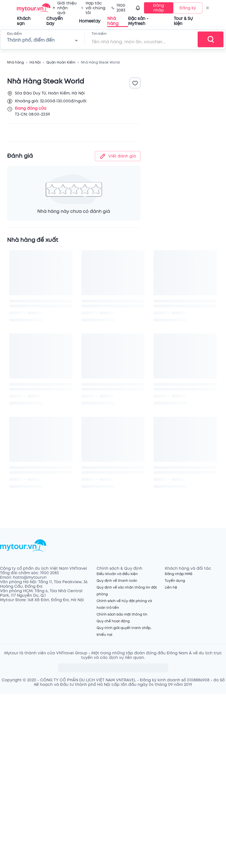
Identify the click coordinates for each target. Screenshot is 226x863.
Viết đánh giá (117, 156)
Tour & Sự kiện (183, 21)
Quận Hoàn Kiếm (60, 62)
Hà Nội (35, 62)
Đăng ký (187, 8)
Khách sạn (24, 21)
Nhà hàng (15, 62)
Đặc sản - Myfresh (138, 21)
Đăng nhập (158, 8)
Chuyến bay (54, 21)
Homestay (90, 21)
